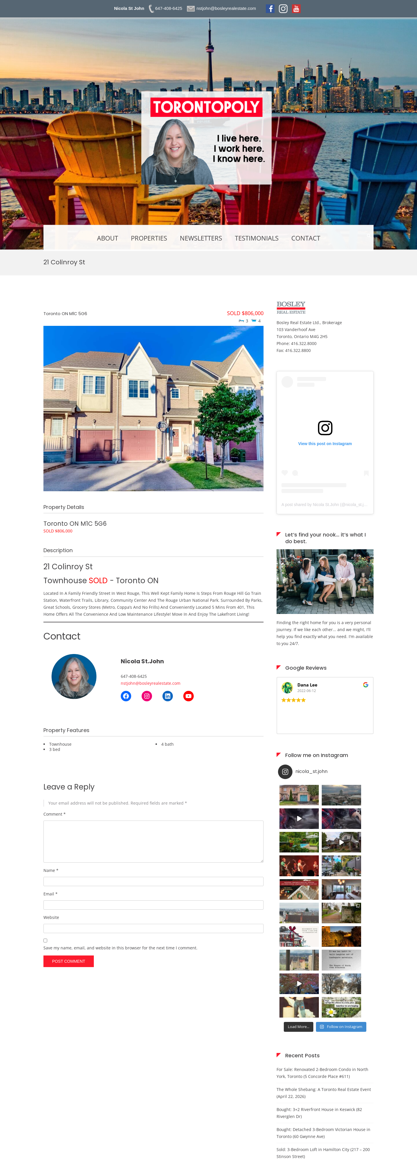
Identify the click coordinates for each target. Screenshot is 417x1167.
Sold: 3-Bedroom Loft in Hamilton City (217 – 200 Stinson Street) (323, 1035)
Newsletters (201, 238)
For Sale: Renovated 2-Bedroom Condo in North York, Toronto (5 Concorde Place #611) (322, 955)
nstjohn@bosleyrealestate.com (150, 683)
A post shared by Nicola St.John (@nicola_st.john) (326, 504)
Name (50, 870)
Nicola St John (129, 8)
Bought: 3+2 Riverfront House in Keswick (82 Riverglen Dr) (319, 995)
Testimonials (257, 238)
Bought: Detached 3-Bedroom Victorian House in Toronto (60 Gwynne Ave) (323, 1015)
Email (50, 894)
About (107, 238)
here (95, 1132)
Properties (149, 238)
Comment (54, 814)
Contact (305, 238)
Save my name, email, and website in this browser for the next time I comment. (120, 948)
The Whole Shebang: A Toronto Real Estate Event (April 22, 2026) (324, 975)
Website (51, 917)
